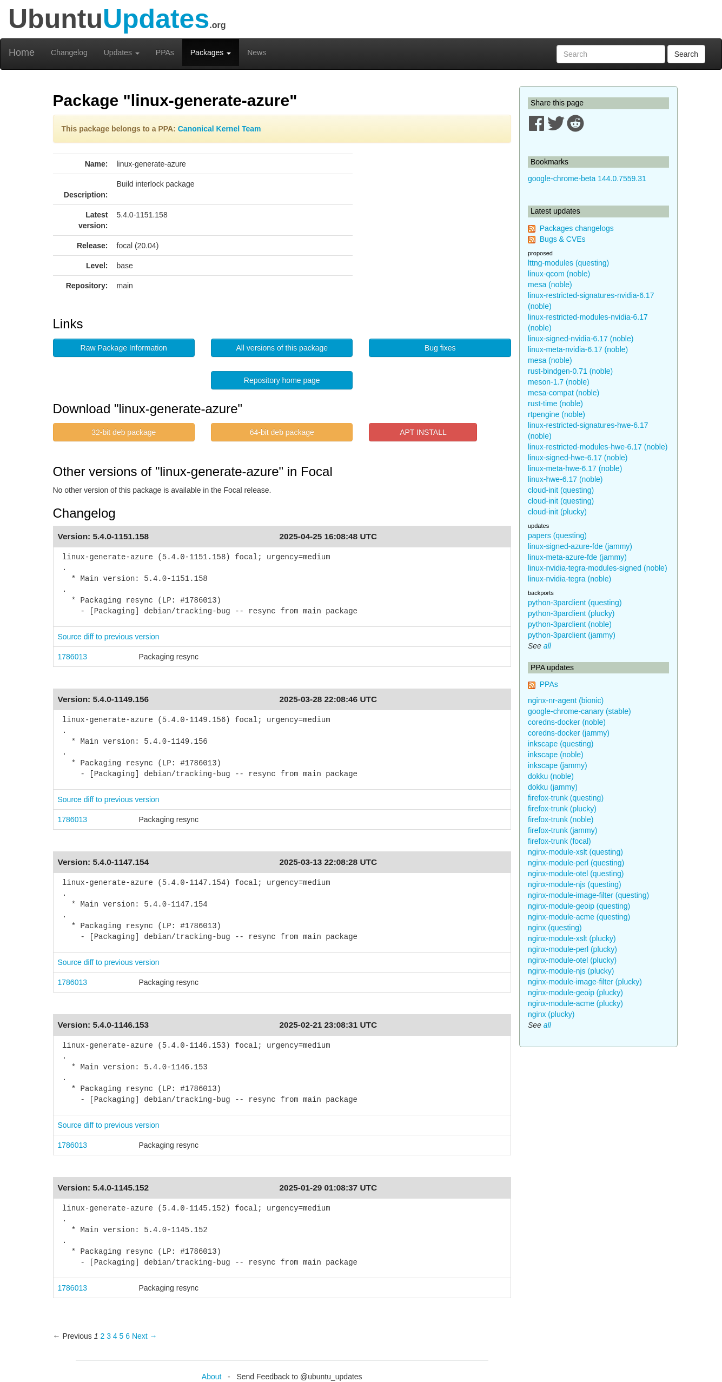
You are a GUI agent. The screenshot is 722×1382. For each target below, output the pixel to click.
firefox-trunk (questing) (566, 798)
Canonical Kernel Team (219, 128)
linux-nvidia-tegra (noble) (569, 578)
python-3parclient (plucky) (571, 613)
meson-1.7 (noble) (558, 382)
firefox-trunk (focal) (559, 841)
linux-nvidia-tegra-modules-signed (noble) (597, 568)
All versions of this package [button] (282, 347)
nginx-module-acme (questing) (579, 916)
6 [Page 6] (127, 1336)
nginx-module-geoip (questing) (579, 906)
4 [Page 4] (115, 1336)
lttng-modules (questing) (568, 263)
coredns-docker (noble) (567, 722)
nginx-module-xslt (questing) (575, 852)
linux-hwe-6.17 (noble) (565, 479)
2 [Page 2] (102, 1336)
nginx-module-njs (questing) (574, 884)
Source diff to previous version (109, 636)
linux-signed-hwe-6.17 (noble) (577, 457)
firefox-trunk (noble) (560, 819)
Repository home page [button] (282, 380)
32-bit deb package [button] (123, 432)
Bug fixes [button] (440, 347)
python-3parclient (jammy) (571, 635)
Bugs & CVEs (563, 239)
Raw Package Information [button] (124, 347)
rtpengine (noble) (556, 414)
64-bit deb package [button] (282, 432)
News (256, 52)
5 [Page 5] (122, 1336)
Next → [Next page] (144, 1336)
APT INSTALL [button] (423, 432)
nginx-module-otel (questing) (576, 873)
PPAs (165, 52)
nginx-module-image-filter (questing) (588, 895)
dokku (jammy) (553, 787)
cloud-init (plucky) (557, 511)
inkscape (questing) (560, 743)
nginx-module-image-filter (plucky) (585, 981)
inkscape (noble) (556, 754)
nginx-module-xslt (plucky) (572, 938)
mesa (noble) (550, 284)
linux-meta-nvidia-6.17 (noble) (578, 349)
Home (22, 52)
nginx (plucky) (551, 1014)
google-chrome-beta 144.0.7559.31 (587, 178)
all (547, 646)
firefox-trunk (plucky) (562, 808)
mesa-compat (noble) (563, 392)
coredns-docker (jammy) (569, 733)
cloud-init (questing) (561, 490)
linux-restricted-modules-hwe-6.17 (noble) (597, 446)
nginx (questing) (555, 927)
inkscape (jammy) (557, 765)
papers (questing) (557, 535)
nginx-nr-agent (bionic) (566, 700)
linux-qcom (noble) (559, 273)
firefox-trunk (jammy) (562, 830)
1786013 (73, 656)
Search (686, 54)
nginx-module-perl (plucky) (572, 949)
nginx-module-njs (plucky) (571, 971)
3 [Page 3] (109, 1336)
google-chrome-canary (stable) (579, 711)
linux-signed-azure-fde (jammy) (580, 546)
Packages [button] (210, 52)
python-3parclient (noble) (570, 624)
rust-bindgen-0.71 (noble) (570, 371)
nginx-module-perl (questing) (576, 862)
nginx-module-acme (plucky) (575, 1003)
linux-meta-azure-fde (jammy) (577, 557)
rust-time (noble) (555, 403)
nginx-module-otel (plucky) (572, 960)
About (212, 1376)
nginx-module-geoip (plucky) (575, 992)
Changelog (69, 52)
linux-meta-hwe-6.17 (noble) (575, 468)
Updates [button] (122, 52)
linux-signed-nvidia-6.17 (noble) (580, 338)
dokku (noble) (551, 776)
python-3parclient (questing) (575, 602)
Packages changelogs (577, 228)
